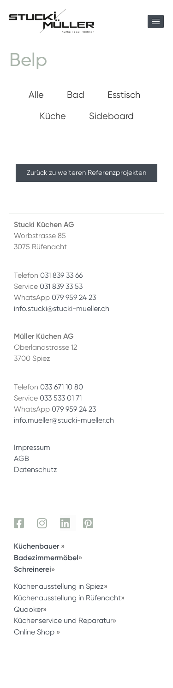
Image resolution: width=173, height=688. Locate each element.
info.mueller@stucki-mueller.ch (64, 420)
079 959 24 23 (74, 297)
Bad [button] (75, 94)
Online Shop (34, 632)
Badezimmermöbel (46, 557)
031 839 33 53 (61, 286)
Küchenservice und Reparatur (63, 620)
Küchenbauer (37, 545)
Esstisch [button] (123, 94)
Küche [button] (53, 115)
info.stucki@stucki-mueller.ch (61, 308)
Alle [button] (36, 94)
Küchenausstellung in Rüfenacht (67, 597)
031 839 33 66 (61, 275)
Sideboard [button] (111, 115)
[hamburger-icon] (156, 21)
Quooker (28, 609)
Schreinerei (32, 569)
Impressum (32, 447)
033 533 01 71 (61, 398)
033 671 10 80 (61, 387)
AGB (21, 458)
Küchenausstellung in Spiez (59, 586)
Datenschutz (35, 469)
